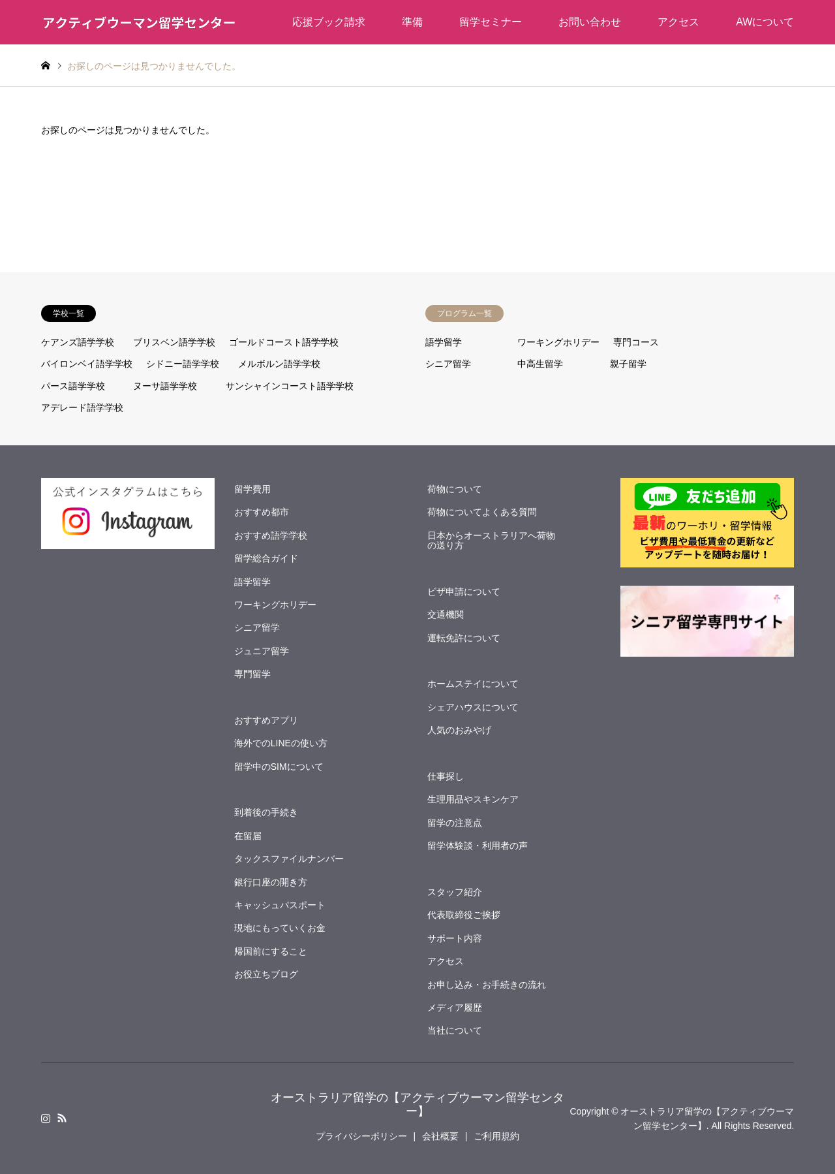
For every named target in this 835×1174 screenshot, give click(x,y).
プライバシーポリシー (361, 1136)
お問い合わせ (589, 21)
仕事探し (445, 776)
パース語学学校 (73, 386)
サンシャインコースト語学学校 (290, 386)
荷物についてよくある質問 (482, 512)
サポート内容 (454, 938)
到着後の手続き (266, 812)
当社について (454, 1030)
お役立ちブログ (266, 974)
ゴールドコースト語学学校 (284, 342)
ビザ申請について (463, 591)
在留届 (248, 836)
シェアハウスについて (473, 707)
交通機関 (445, 614)
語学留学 (443, 342)
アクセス (678, 21)
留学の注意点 (454, 822)
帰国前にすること (270, 951)
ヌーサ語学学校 (165, 386)
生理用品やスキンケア (473, 799)
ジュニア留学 (261, 651)
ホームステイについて (473, 683)
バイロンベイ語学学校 (86, 363)
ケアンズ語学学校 (77, 342)
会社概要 (440, 1136)
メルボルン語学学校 (279, 363)
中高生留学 (540, 363)
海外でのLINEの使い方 (280, 743)
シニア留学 (448, 363)
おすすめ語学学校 (270, 535)
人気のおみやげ (459, 730)
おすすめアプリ (266, 720)
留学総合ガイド (266, 558)
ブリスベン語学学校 (174, 342)
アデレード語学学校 (82, 407)
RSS (62, 1117)
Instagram (45, 1117)
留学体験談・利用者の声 (477, 845)
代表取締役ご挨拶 (463, 915)
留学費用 (252, 489)
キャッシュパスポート (280, 905)
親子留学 (628, 363)
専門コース (636, 342)
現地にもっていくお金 (280, 928)
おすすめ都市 (261, 512)
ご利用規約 (496, 1136)
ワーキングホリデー (558, 342)
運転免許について (463, 638)
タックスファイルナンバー (289, 858)
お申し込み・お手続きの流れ (486, 984)
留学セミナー (490, 21)
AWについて (765, 21)
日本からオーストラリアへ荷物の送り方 (491, 540)
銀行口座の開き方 (270, 882)
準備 (412, 21)
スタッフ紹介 (454, 892)
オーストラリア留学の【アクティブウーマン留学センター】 (417, 1104)
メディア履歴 (454, 1007)
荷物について (454, 489)
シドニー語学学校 (182, 363)
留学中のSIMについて (279, 766)
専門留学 (252, 674)
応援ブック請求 (328, 21)
